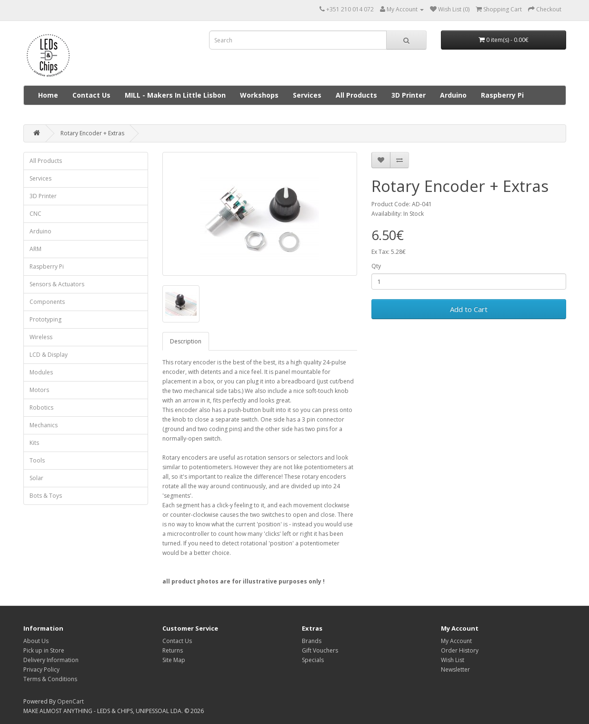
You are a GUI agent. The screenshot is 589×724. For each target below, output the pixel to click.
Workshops (259, 95)
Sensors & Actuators (57, 284)
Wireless (41, 337)
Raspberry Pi (502, 95)
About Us (36, 641)
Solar (36, 478)
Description (185, 341)
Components (47, 302)
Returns (172, 650)
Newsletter (455, 669)
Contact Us (91, 95)
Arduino (453, 95)
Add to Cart (469, 309)
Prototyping (45, 319)
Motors (39, 390)
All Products (356, 95)
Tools (37, 460)
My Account (456, 641)
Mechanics (44, 425)
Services (307, 95)
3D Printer (408, 95)
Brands (311, 641)
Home (48, 95)
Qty (376, 266)
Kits (34, 443)
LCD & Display (49, 355)
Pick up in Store (43, 650)
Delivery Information (51, 660)
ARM (35, 249)
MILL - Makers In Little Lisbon (175, 95)
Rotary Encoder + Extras (92, 133)
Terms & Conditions (50, 679)
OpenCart (70, 701)
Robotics (41, 407)
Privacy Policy (41, 669)
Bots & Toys (46, 496)
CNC (35, 214)
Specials (313, 660)
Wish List (452, 660)
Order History (460, 650)
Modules (41, 372)
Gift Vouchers (320, 650)
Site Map (173, 660)
